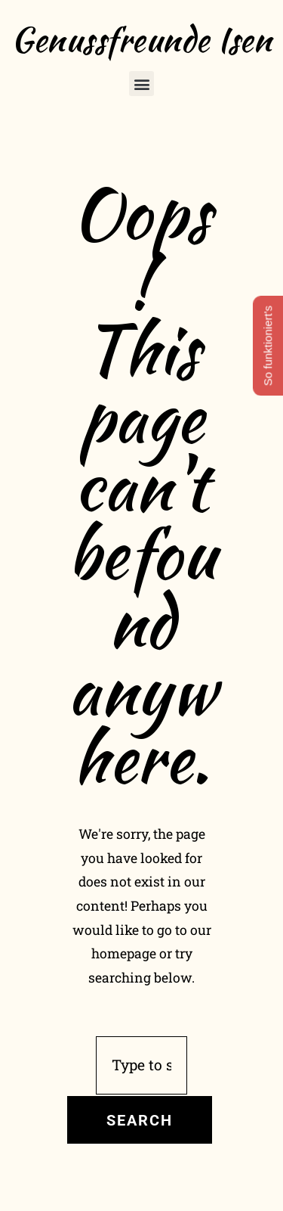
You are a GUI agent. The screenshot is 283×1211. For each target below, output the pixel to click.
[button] (141, 83)
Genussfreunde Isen (141, 39)
